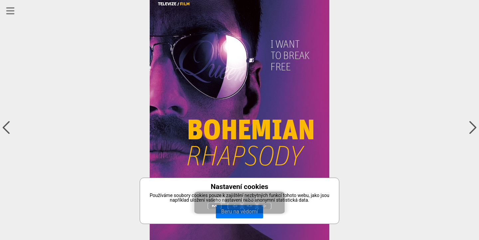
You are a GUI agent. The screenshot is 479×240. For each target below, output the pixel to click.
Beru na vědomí (239, 211)
